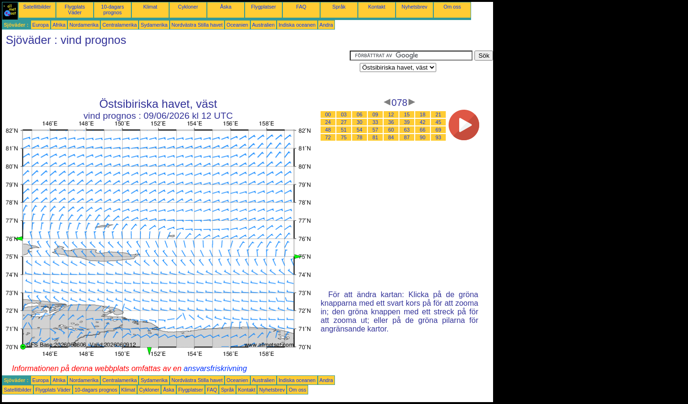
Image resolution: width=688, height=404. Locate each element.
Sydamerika (153, 25)
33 (375, 122)
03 (344, 114)
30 (360, 122)
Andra (326, 25)
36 (391, 122)
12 (391, 114)
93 (438, 137)
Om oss (452, 7)
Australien (263, 25)
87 (407, 137)
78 (360, 137)
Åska (226, 7)
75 (344, 137)
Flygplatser (263, 7)
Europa (40, 25)
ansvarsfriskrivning (215, 368)
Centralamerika (119, 25)
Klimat (150, 7)
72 (328, 137)
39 (407, 122)
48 (328, 130)
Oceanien (237, 25)
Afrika (59, 25)
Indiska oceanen (297, 25)
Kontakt (376, 7)
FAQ (301, 7)
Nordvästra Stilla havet (197, 25)
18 (423, 114)
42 (423, 122)
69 (438, 130)
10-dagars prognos (112, 9)
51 (344, 130)
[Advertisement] (176, 72)
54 (360, 130)
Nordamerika (83, 25)
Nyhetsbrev (415, 7)
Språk (339, 7)
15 (407, 114)
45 (438, 122)
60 (391, 130)
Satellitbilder (37, 7)
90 (423, 137)
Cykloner (188, 7)
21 (438, 114)
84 (391, 137)
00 (328, 114)
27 (344, 122)
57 (375, 130)
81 (375, 137)
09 (375, 114)
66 (423, 130)
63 (407, 130)
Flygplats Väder (74, 9)
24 (328, 122)
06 (360, 114)
